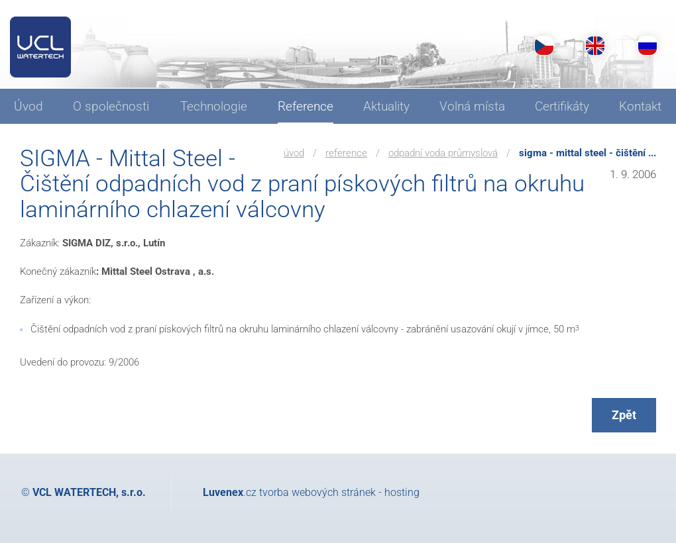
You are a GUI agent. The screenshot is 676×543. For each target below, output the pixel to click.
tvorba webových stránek (317, 492)
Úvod (294, 153)
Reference (346, 153)
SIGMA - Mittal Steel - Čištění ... (587, 153)
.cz (229, 492)
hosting (402, 492)
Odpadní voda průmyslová (443, 153)
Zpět (624, 415)
